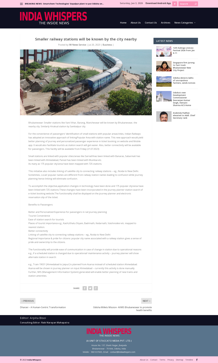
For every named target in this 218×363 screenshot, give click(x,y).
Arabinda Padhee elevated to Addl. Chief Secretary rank (184, 115)
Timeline (189, 359)
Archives (165, 23)
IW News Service (77, 44)
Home (123, 23)
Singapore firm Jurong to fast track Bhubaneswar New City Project (184, 66)
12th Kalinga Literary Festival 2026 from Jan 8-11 (184, 50)
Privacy (170, 359)
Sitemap (179, 359)
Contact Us (151, 23)
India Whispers (34, 360)
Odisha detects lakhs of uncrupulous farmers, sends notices (184, 80)
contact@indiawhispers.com (122, 352)
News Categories (183, 23)
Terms (162, 359)
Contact (153, 359)
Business (107, 44)
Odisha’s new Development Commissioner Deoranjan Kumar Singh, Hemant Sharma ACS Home (182, 99)
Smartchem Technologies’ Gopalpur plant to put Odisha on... (73, 3)
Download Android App (158, 3)
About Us (136, 23)
